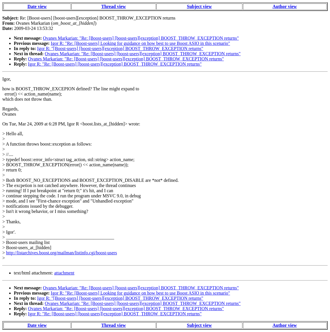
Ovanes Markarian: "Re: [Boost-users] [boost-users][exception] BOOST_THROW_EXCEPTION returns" (141, 38)
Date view (37, 6)
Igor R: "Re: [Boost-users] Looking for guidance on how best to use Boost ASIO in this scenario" (140, 43)
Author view (285, 6)
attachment (64, 272)
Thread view (113, 6)
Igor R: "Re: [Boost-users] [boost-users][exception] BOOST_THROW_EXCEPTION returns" (115, 64)
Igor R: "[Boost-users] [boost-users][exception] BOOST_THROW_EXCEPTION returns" (120, 48)
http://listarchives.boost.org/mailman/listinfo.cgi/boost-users (61, 252)
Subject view (199, 6)
